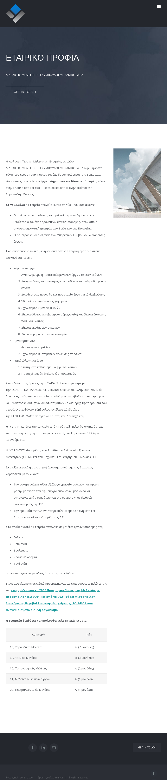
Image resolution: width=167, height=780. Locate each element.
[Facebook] (32, 747)
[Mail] (54, 747)
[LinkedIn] (43, 747)
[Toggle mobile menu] (159, 6)
